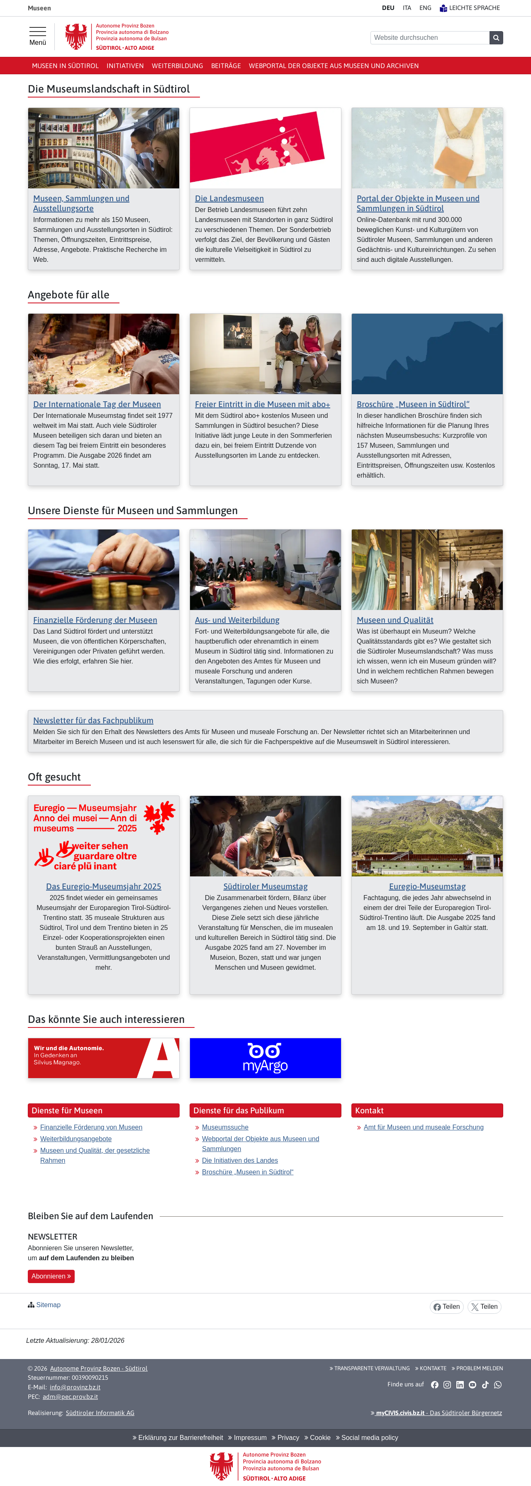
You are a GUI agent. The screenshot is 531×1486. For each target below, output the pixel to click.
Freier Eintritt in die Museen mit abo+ (262, 404)
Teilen (447, 1307)
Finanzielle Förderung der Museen (95, 620)
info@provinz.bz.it (75, 1387)
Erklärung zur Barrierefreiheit (178, 1437)
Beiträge (226, 65)
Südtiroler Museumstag (266, 886)
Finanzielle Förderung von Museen (91, 1127)
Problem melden (477, 1368)
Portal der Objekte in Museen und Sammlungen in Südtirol (418, 203)
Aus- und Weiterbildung (237, 620)
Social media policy (367, 1437)
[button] (434, 1385)
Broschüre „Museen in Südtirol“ (413, 404)
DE (388, 7)
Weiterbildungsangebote (76, 1138)
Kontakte (430, 1368)
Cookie (317, 1437)
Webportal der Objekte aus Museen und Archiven (334, 65)
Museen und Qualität (395, 620)
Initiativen (125, 65)
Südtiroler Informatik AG (100, 1412)
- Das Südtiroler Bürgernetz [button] (436, 1412)
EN (425, 7)
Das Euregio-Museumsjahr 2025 (103, 886)
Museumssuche (225, 1127)
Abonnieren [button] (51, 1276)
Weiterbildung (177, 65)
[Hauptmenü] (38, 36)
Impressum (247, 1437)
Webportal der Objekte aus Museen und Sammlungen (260, 1143)
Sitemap (48, 1304)
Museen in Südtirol (65, 65)
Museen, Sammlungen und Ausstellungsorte (81, 203)
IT (407, 7)
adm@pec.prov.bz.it (70, 1396)
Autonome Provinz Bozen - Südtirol (99, 1368)
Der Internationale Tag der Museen (97, 404)
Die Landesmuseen (229, 198)
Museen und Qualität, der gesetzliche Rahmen (95, 1155)
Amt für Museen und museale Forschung (424, 1127)
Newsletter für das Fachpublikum (93, 720)
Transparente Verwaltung (370, 1368)
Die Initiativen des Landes (240, 1160)
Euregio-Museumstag (427, 886)
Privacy (285, 1437)
